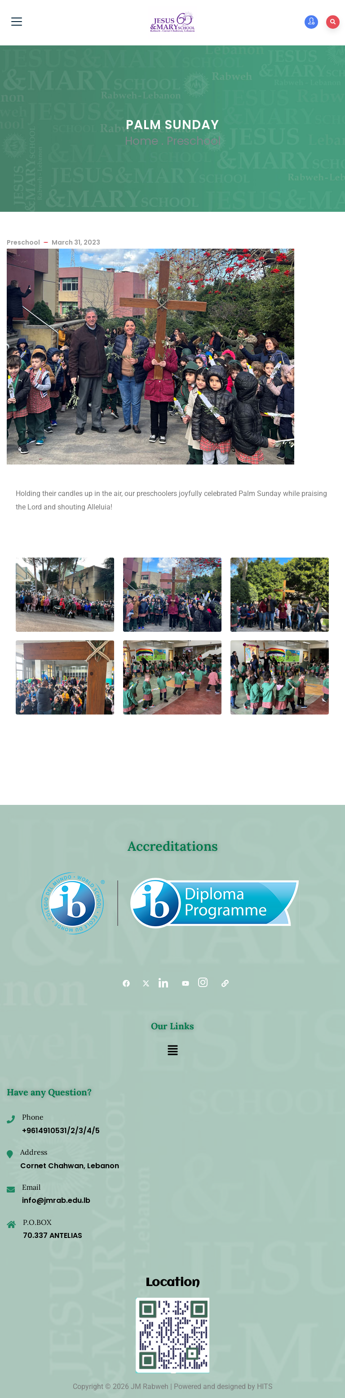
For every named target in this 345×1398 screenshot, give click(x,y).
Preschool (194, 141)
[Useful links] (222, 983)
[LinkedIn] (162, 983)
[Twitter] (143, 983)
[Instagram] (202, 983)
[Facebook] (123, 983)
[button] (172, 1051)
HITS (265, 1386)
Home (141, 141)
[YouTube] (182, 983)
